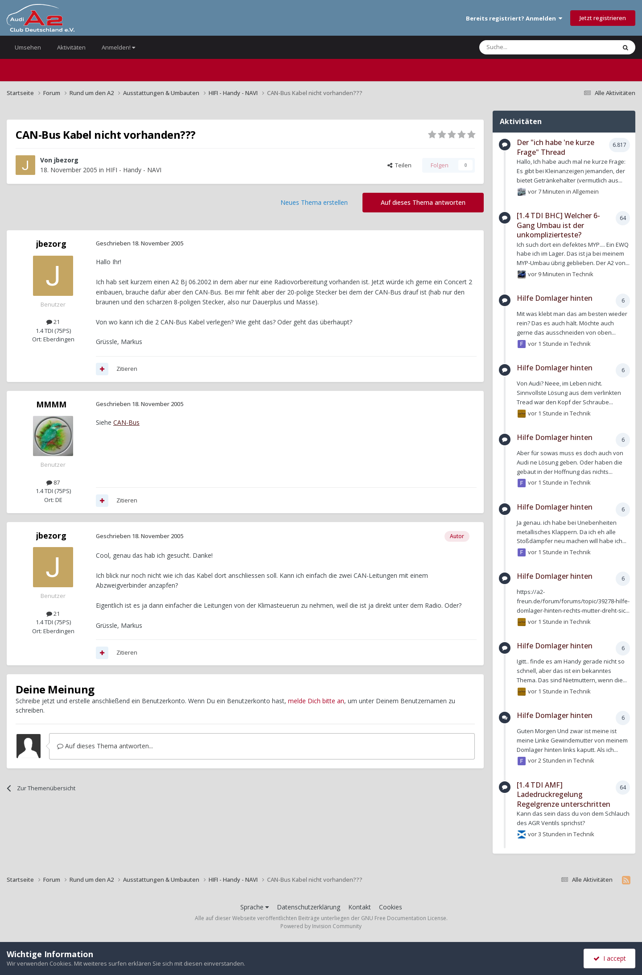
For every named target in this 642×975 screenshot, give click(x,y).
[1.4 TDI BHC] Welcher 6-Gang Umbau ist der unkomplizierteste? (558, 225)
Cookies (390, 907)
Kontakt (359, 907)
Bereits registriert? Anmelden (514, 18)
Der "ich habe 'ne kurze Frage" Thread (555, 147)
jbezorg (66, 160)
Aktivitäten (71, 47)
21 (53, 322)
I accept (609, 958)
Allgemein (585, 191)
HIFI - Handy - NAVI (133, 170)
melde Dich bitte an (316, 701)
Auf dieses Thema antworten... (105, 746)
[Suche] (521, 47)
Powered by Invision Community (321, 926)
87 (53, 482)
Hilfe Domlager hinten (555, 298)
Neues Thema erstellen (314, 202)
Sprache (254, 907)
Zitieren (126, 369)
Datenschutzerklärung (308, 907)
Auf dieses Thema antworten (423, 202)
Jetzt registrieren (603, 18)
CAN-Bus (126, 422)
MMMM (51, 404)
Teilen (399, 165)
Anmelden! (118, 47)
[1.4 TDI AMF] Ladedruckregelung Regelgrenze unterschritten (563, 794)
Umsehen (28, 47)
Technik (582, 274)
